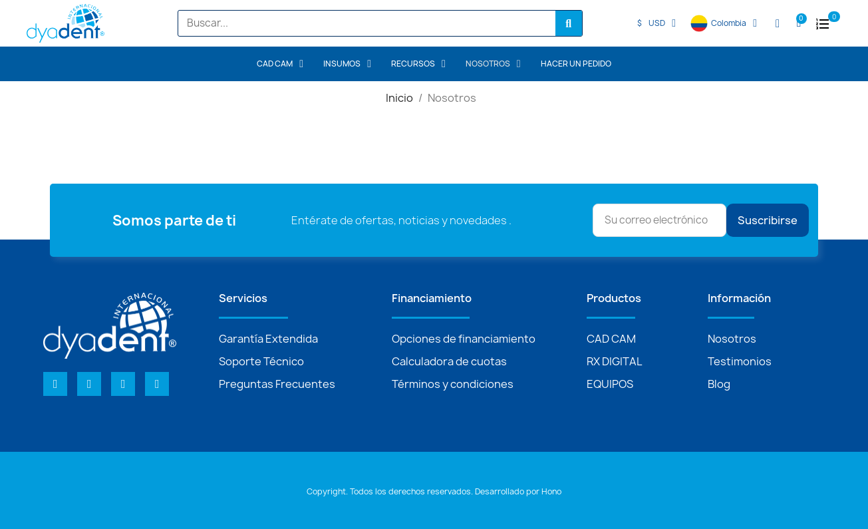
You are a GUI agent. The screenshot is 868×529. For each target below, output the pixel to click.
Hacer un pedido (576, 64)
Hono (551, 491)
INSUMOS (347, 64)
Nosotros (493, 64)
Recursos (418, 64)
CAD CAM (280, 64)
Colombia (734, 23)
